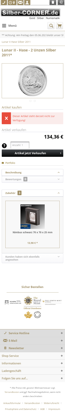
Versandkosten (12, 392)
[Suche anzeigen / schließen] (50, 25)
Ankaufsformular (12, 403)
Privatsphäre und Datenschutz (20, 409)
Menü (9, 25)
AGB (42, 409)
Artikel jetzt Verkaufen (38, 152)
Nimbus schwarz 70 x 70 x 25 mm (33, 232)
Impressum (54, 409)
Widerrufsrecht (51, 403)
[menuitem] (9, 25)
